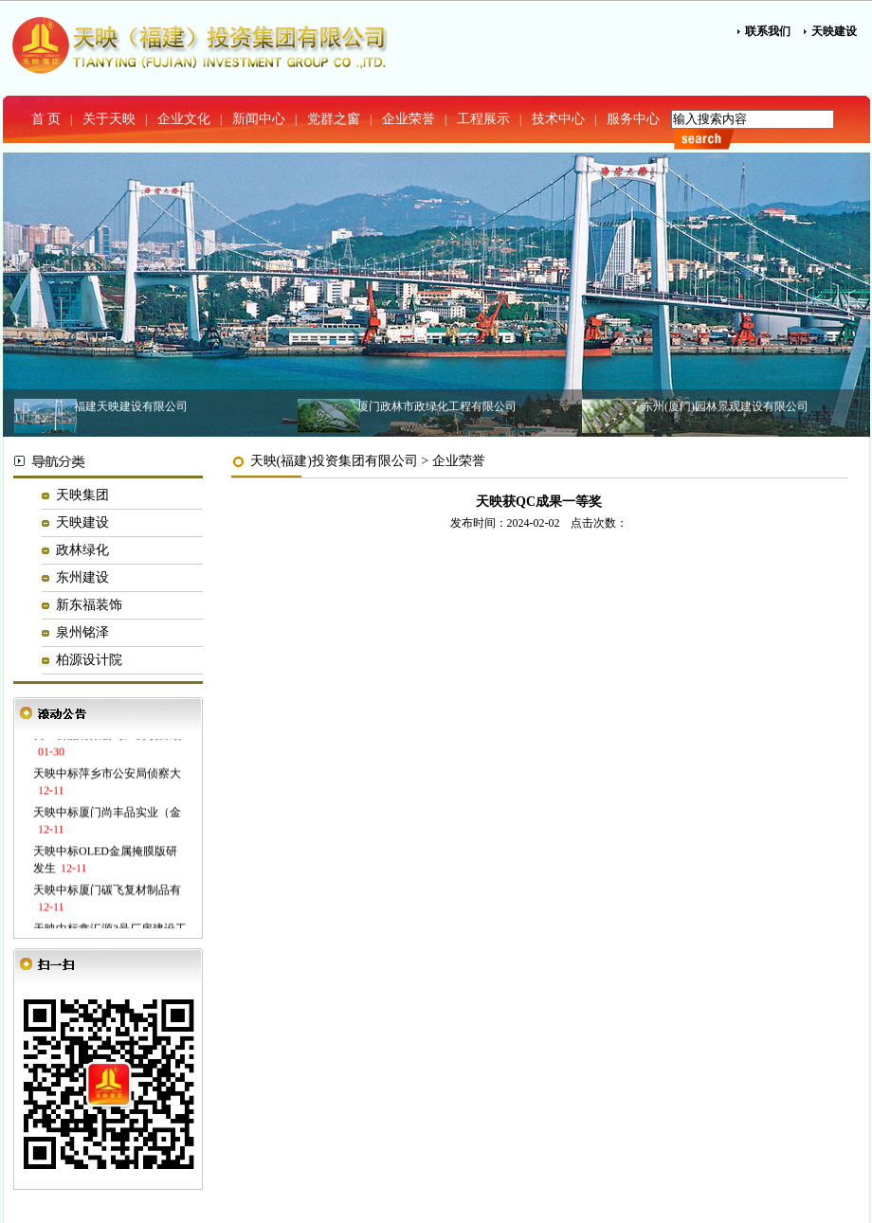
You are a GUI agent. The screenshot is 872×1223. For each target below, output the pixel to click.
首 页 (46, 119)
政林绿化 (82, 550)
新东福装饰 (89, 605)
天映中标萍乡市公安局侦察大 (107, 775)
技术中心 (558, 119)
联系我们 (767, 31)
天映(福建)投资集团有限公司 (334, 461)
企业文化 (183, 119)
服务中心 (633, 119)
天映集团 (82, 495)
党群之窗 (333, 119)
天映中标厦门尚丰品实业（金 (107, 813)
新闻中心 (258, 119)
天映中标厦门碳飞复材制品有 (107, 891)
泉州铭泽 (82, 632)
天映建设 (834, 31)
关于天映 (109, 119)
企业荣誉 (408, 119)
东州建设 (82, 577)
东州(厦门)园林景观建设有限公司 (725, 406)
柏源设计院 (89, 660)
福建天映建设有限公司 (131, 406)
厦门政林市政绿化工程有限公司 (437, 406)
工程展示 (483, 119)
